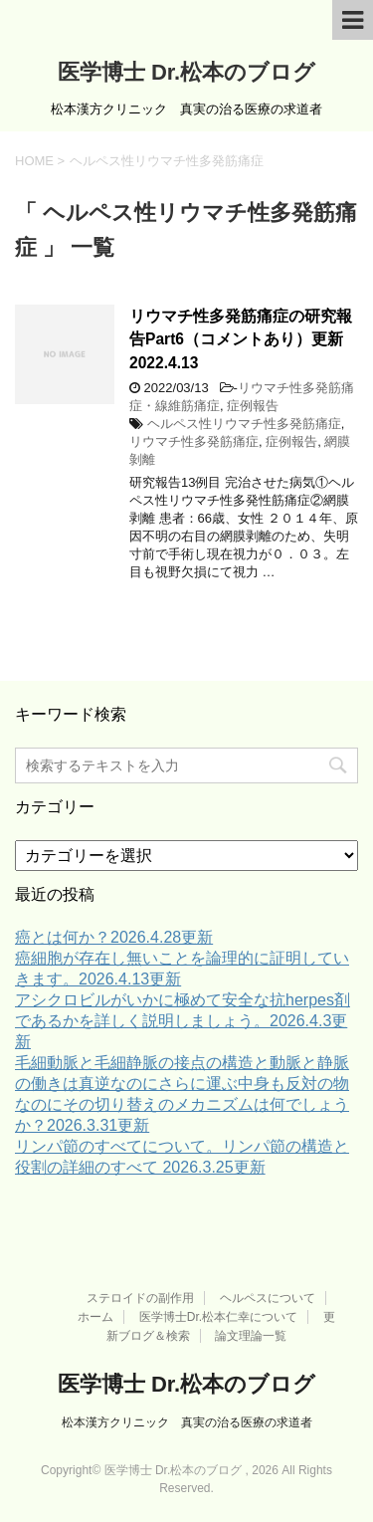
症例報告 (253, 405)
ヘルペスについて (267, 1298)
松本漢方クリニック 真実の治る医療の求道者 (187, 1422)
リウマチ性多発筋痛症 (194, 441)
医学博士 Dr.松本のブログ (186, 72)
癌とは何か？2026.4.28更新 (114, 937)
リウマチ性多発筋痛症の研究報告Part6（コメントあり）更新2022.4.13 (240, 339)
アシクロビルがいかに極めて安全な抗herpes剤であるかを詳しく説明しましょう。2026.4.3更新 (182, 1020)
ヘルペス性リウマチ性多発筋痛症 (244, 423)
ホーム (95, 1317)
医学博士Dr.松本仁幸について (218, 1317)
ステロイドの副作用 (140, 1298)
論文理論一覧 (250, 1336)
